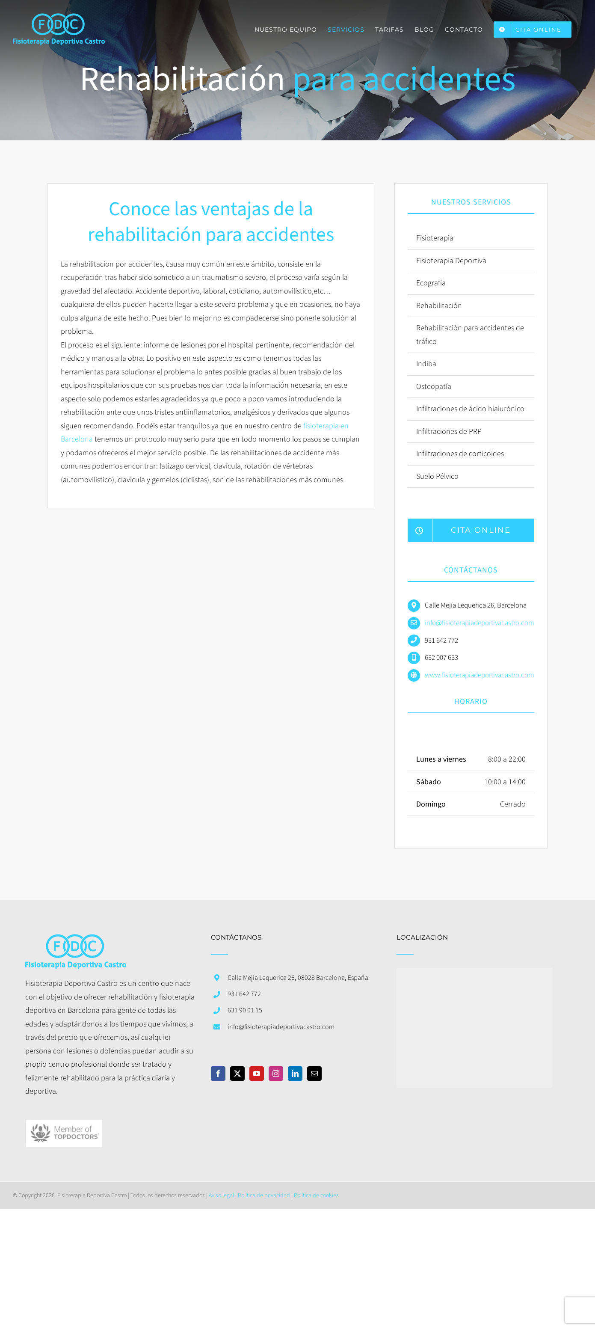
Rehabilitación (439, 305)
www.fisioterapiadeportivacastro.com (479, 675)
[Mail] (314, 1073)
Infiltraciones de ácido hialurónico (470, 408)
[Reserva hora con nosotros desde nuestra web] (471, 530)
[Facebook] (218, 1073)
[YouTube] (256, 1073)
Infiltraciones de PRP (449, 431)
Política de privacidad (264, 1195)
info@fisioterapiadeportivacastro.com (479, 623)
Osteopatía (433, 386)
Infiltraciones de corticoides (460, 453)
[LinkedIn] (295, 1073)
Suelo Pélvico (437, 476)
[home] (75, 940)
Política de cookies (316, 1195)
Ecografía (431, 283)
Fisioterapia (434, 238)
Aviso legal (221, 1195)
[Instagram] (276, 1073)
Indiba (426, 364)
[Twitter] (237, 1073)
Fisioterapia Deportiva (451, 260)
